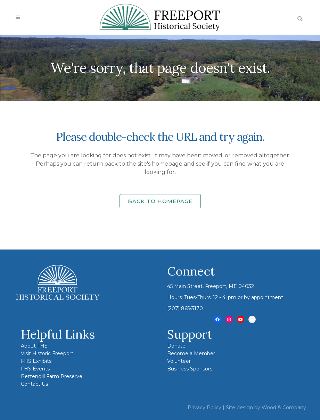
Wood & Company (284, 407)
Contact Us (34, 384)
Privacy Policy (204, 407)
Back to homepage (160, 201)
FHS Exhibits (36, 361)
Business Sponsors (189, 369)
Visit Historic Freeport (47, 353)
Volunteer (179, 361)
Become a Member (191, 353)
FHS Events (35, 369)
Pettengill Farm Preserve (51, 376)
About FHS (34, 346)
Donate (176, 346)
